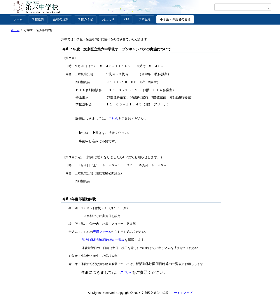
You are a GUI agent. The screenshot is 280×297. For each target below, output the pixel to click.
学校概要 (38, 19)
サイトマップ (183, 293)
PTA (126, 19)
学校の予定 (85, 19)
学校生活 (144, 19)
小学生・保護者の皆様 (175, 19)
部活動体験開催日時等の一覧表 (103, 240)
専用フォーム (102, 231)
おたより (108, 19)
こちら (113, 118)
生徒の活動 (60, 19)
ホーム (18, 19)
